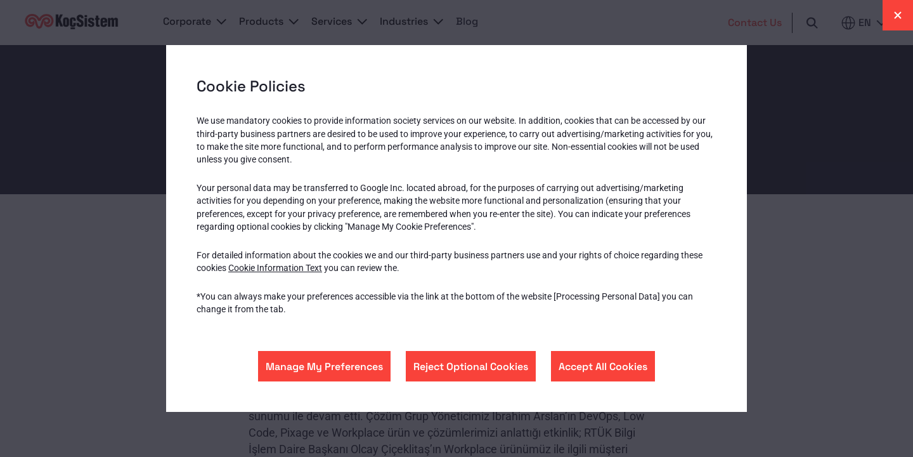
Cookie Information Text (275, 268)
